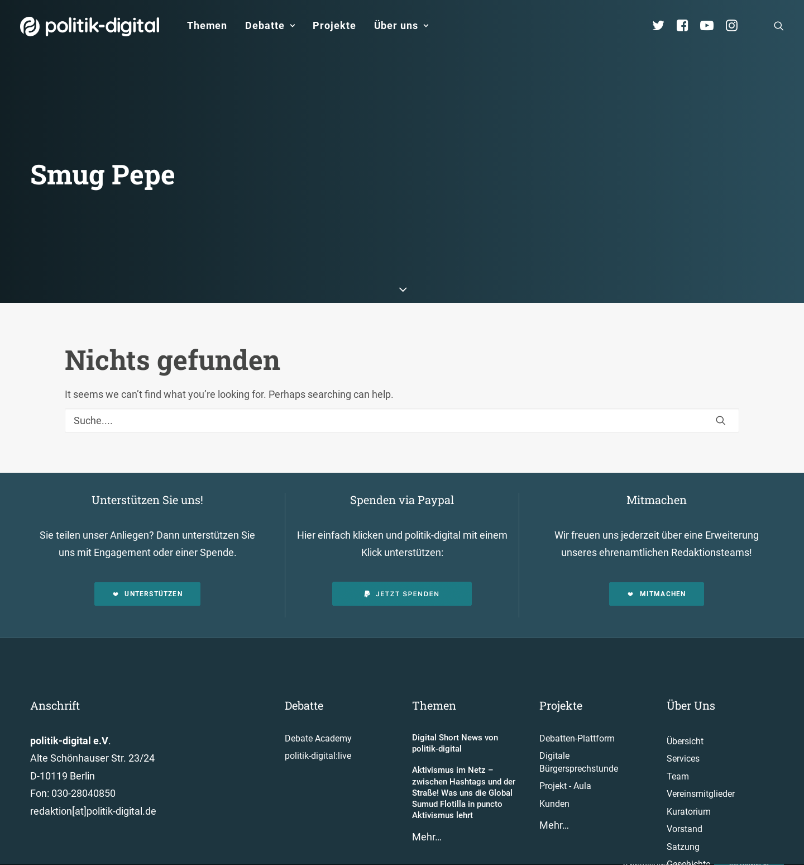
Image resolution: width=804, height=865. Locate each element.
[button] (779, 25)
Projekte (334, 25)
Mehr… (427, 802)
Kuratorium (689, 777)
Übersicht (685, 706)
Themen (207, 25)
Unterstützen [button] (147, 559)
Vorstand (684, 795)
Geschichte (688, 830)
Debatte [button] (270, 25)
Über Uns (691, 670)
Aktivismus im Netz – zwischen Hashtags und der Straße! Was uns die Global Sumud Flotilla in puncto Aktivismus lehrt (463, 758)
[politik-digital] (89, 26)
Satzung (683, 812)
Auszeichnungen (699, 847)
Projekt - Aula (565, 752)
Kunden (554, 769)
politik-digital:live (318, 721)
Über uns (401, 25)
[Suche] (402, 386)
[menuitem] (207, 25)
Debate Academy (318, 703)
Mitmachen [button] (656, 559)
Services (683, 724)
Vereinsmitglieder (701, 759)
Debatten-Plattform (577, 703)
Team (678, 741)
